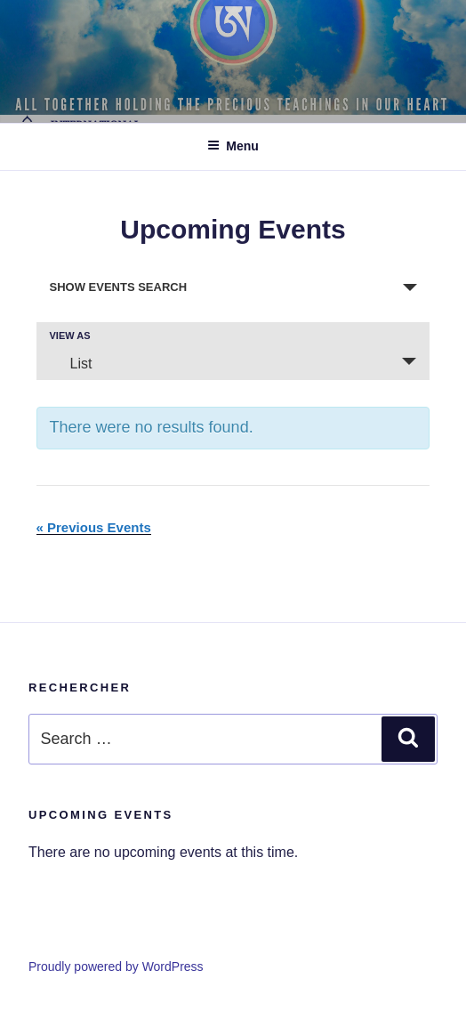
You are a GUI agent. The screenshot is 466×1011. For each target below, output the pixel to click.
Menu (233, 146)
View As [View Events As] (70, 336)
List (70, 362)
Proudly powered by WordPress (116, 966)
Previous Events (93, 527)
